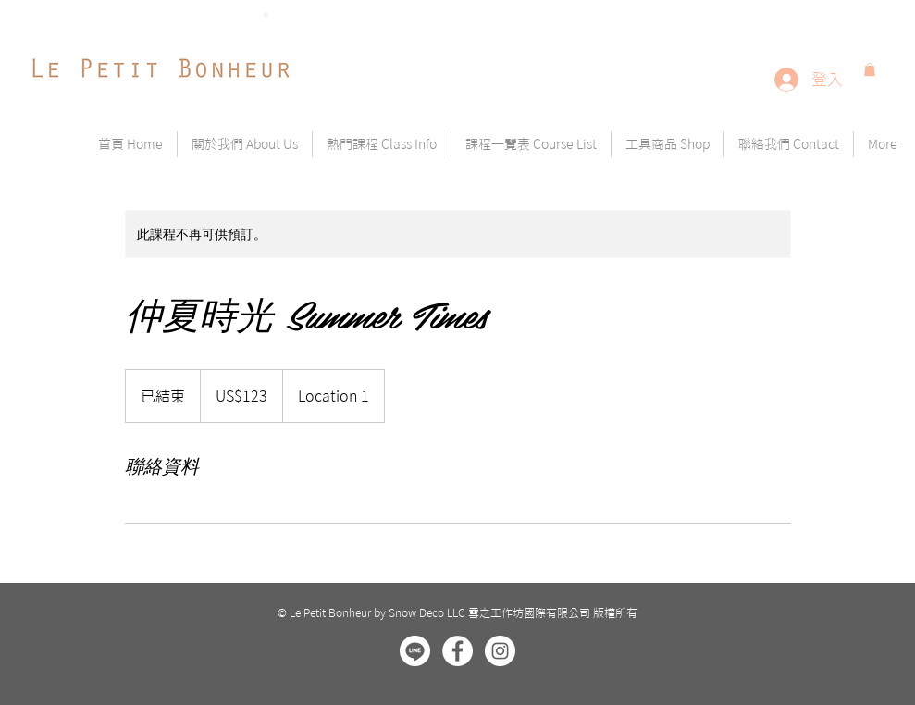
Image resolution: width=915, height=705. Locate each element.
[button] (869, 69)
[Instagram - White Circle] (500, 651)
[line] (415, 651)
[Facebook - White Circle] (457, 651)
